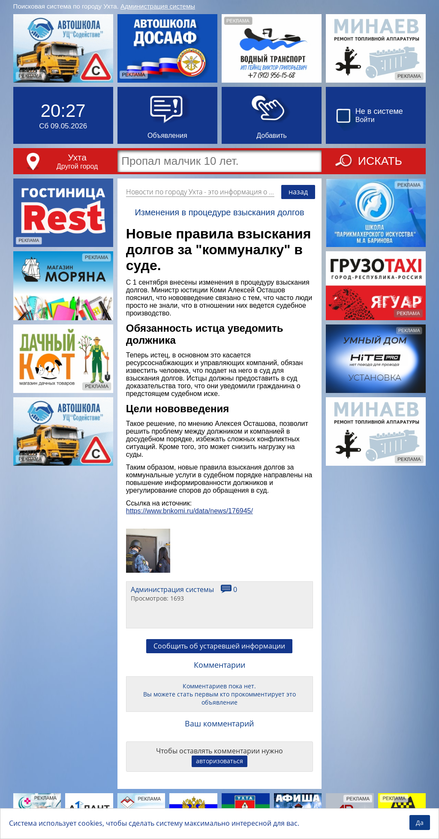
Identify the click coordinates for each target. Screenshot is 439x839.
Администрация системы (157, 6)
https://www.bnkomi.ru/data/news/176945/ (189, 511)
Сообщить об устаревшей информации (219, 646)
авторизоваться (219, 761)
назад (298, 191)
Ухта (77, 157)
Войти (365, 119)
